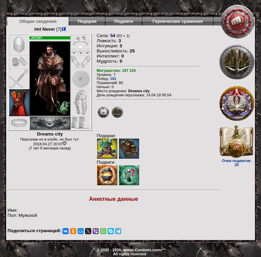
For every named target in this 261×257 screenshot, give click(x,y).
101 (113, 79)
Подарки (87, 21)
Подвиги (123, 21)
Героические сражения (177, 21)
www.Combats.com (142, 250)
